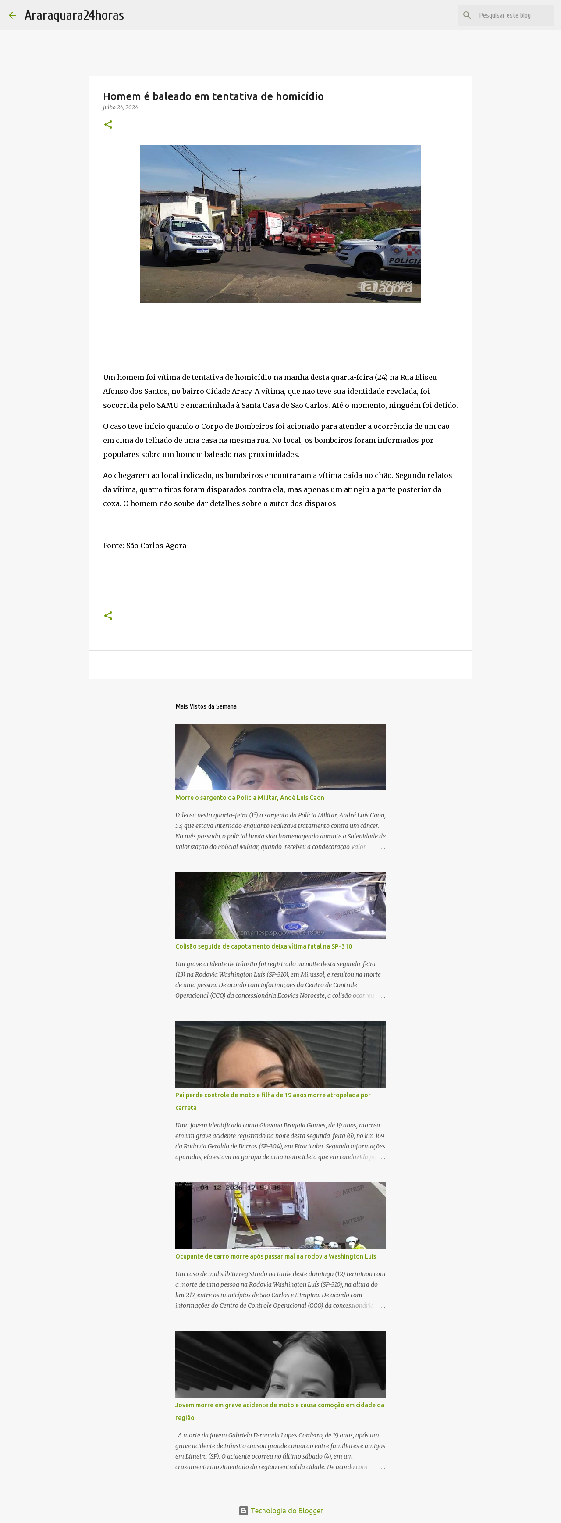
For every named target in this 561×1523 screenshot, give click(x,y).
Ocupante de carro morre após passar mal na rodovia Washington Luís (275, 1256)
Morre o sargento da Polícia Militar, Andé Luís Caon (249, 797)
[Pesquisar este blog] (508, 15)
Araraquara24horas (74, 15)
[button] (108, 125)
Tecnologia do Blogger (280, 1511)
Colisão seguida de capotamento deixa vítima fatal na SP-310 (263, 946)
